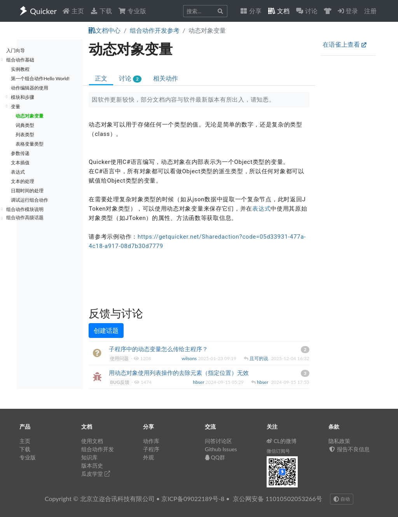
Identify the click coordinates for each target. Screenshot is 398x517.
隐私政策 (339, 441)
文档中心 (104, 30)
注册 (370, 10)
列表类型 (25, 134)
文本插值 (20, 162)
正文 (101, 78)
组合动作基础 (20, 60)
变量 (15, 106)
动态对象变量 (30, 116)
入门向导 (15, 50)
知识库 (89, 457)
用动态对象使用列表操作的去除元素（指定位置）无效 (179, 372)
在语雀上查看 (345, 44)
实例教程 (20, 69)
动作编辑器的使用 (29, 88)
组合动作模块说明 (25, 209)
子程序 (151, 449)
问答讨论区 (218, 441)
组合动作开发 (97, 449)
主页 (73, 10)
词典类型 (25, 125)
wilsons (190, 358)
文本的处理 (22, 181)
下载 (101, 10)
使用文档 (92, 441)
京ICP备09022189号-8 (192, 498)
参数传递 (20, 153)
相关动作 (165, 78)
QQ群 (215, 457)
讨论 (130, 78)
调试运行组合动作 (29, 200)
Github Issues (221, 449)
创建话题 (106, 330)
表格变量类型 (30, 144)
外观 (148, 457)
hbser (199, 382)
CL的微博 (282, 441)
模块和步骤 (22, 97)
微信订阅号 (278, 451)
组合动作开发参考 (155, 30)
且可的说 (259, 358)
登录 (348, 10)
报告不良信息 (349, 449)
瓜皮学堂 (95, 473)
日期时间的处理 (27, 190)
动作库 (151, 441)
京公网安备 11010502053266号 (277, 498)
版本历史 (92, 465)
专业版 (132, 10)
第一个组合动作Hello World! (40, 78)
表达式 (18, 172)
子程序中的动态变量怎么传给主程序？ (158, 348)
